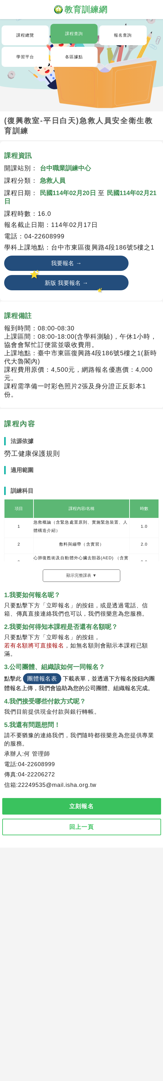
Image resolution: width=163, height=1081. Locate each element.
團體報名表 (42, 678)
